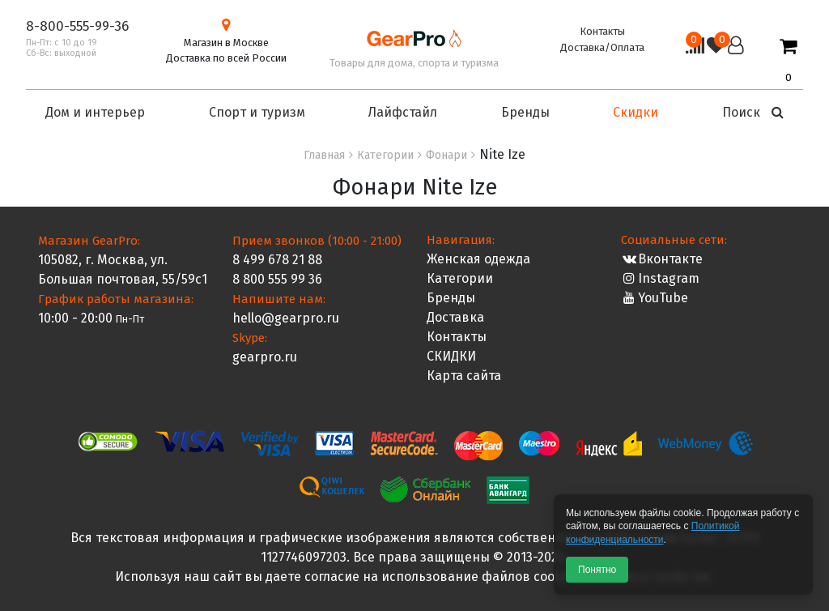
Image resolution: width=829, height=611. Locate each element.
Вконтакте (662, 259)
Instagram (660, 278)
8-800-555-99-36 (77, 26)
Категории (460, 278)
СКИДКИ (451, 356)
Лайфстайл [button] (402, 112)
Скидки (635, 112)
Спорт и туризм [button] (257, 112)
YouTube (654, 298)
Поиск (753, 112)
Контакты (602, 31)
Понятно (597, 569)
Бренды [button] (525, 112)
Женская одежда (478, 259)
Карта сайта (464, 375)
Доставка (455, 317)
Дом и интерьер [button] (95, 112)
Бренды (451, 298)
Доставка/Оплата (602, 47)
